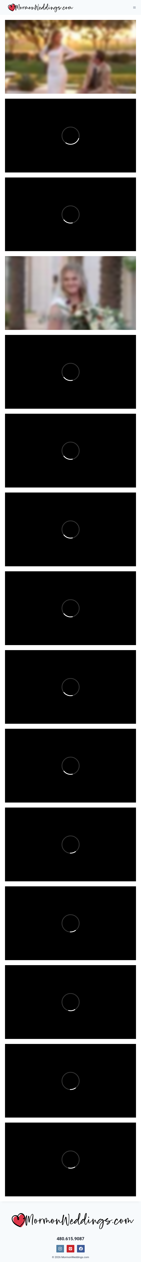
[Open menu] (134, 7)
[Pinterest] (70, 1248)
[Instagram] (60, 1248)
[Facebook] (81, 1248)
